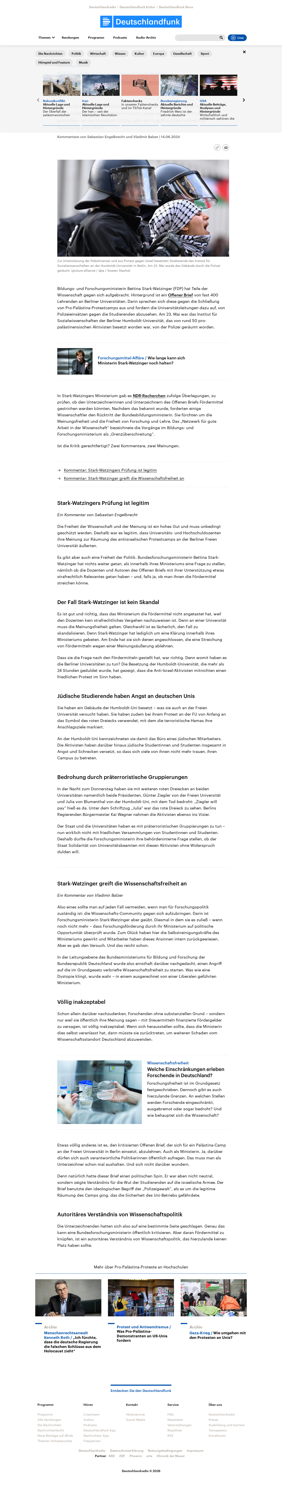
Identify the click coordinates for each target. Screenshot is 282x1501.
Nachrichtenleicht (50, 1430)
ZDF (122, 1456)
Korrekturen (217, 1435)
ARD (111, 1456)
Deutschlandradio (102, 7)
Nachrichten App (96, 1435)
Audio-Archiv (146, 37)
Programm (96, 37)
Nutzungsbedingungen (165, 1450)
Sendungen (70, 37)
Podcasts (120, 37)
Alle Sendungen (49, 1419)
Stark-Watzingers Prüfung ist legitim (103, 503)
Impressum (195, 1450)
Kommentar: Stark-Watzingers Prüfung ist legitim (110, 470)
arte (149, 1456)
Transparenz (218, 1430)
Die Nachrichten (49, 1425)
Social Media (135, 1419)
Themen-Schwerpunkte (54, 1441)
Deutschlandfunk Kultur (137, 7)
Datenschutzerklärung (126, 1450)
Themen (44, 37)
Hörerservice (135, 1414)
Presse (213, 1419)
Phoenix (136, 1456)
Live (237, 37)
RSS (170, 1435)
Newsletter (175, 1419)
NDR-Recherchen (149, 395)
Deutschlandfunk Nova (176, 7)
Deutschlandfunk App (99, 1430)
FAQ (170, 1414)
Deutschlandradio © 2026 (141, 1471)
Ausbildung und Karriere (227, 1425)
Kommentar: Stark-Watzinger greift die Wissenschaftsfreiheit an (124, 478)
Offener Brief (180, 294)
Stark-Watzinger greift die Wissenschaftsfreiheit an (122, 883)
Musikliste (174, 1430)
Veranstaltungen (179, 1425)
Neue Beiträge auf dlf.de (55, 1435)
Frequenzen (92, 1441)
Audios (88, 1419)
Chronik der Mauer (171, 1456)
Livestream (91, 1414)
